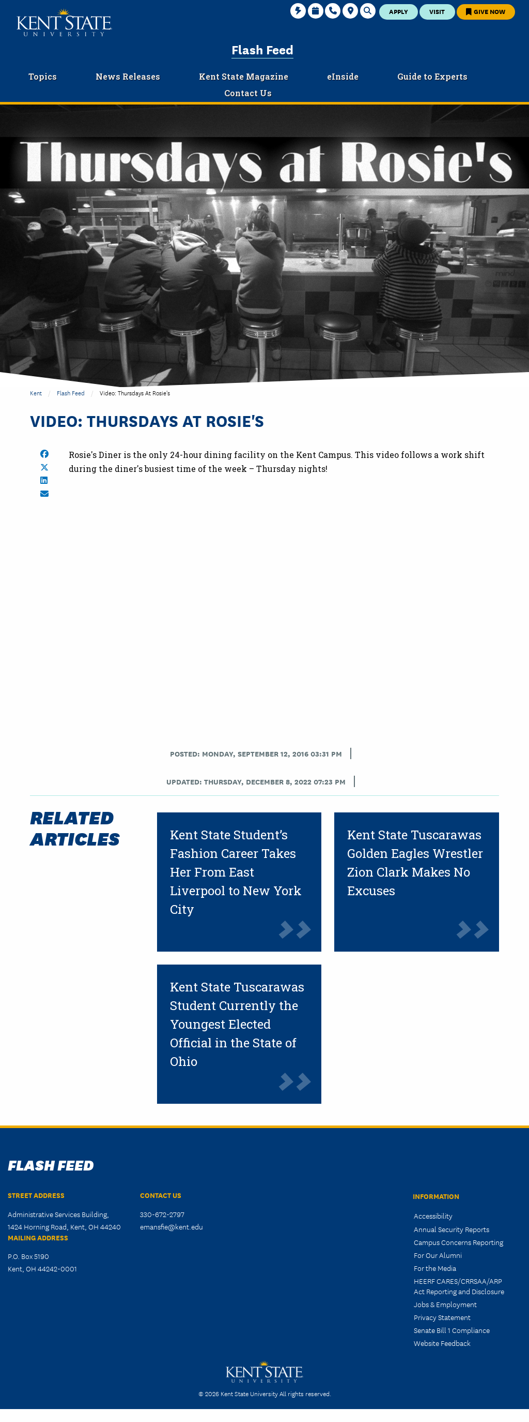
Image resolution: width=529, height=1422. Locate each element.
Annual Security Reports (451, 1229)
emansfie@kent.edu (171, 1226)
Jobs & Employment (445, 1304)
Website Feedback (442, 1343)
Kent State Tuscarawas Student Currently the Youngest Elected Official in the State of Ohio (237, 1024)
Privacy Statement (442, 1317)
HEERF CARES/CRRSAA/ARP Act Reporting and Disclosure (459, 1285)
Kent (36, 392)
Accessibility (433, 1215)
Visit (437, 11)
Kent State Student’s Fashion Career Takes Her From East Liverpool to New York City (236, 871)
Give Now (485, 11)
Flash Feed (262, 49)
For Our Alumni (438, 1255)
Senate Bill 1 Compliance (452, 1330)
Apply (398, 11)
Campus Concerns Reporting (458, 1242)
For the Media (435, 1267)
